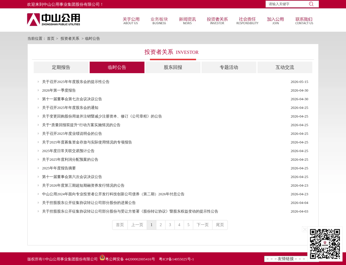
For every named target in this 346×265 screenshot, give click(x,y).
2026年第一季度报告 (59, 90)
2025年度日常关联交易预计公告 (68, 151)
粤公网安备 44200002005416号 (130, 259)
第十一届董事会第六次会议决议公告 (72, 177)
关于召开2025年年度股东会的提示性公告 (76, 82)
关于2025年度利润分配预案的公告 (70, 159)
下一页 (203, 225)
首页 (50, 38)
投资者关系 (70, 38)
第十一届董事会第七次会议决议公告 (72, 99)
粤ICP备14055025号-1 (176, 259)
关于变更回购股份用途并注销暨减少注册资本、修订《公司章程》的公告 (102, 116)
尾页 (220, 225)
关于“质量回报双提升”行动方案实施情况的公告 (81, 125)
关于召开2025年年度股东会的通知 (70, 107)
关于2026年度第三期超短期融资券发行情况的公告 (83, 185)
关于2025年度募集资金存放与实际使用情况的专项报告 (87, 142)
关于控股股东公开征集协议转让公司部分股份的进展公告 (89, 202)
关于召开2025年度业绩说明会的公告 (72, 133)
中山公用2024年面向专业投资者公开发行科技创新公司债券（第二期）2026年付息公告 (113, 194)
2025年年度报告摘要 (59, 168)
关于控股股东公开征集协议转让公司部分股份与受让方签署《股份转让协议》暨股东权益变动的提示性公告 (130, 211)
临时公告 (92, 38)
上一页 (137, 225)
